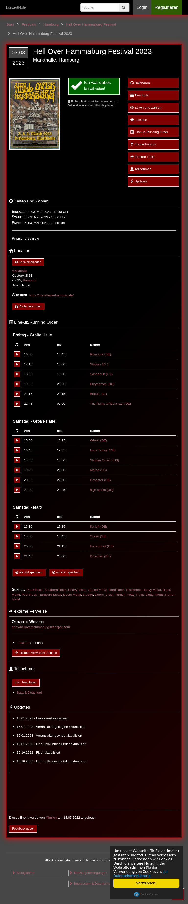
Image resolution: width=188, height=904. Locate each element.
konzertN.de (16, 7)
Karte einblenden (28, 262)
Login (142, 7)
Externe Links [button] (142, 157)
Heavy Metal (77, 590)
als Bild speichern (29, 572)
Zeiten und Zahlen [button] (145, 107)
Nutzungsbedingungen (88, 873)
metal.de (23, 643)
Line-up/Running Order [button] (149, 132)
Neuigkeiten (23, 873)
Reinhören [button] (140, 83)
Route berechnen (28, 306)
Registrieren (166, 7)
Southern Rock (55, 590)
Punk (140, 594)
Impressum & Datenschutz (91, 883)
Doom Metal (72, 594)
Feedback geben (23, 828)
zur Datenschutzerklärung (140, 873)
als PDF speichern (66, 572)
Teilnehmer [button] (140, 169)
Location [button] (138, 120)
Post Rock (29, 594)
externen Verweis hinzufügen (36, 652)
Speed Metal (97, 590)
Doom (99, 594)
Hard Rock (116, 590)
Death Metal (155, 594)
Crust (109, 594)
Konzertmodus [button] (143, 144)
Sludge (88, 594)
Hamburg (29, 280)
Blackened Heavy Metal (143, 590)
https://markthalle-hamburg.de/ (51, 295)
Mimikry (51, 817)
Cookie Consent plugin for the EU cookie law (146, 894)
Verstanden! (146, 883)
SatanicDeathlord (29, 692)
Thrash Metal (124, 594)
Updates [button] (138, 181)
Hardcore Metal (50, 594)
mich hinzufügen (25, 682)
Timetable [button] (139, 95)
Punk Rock (34, 590)
